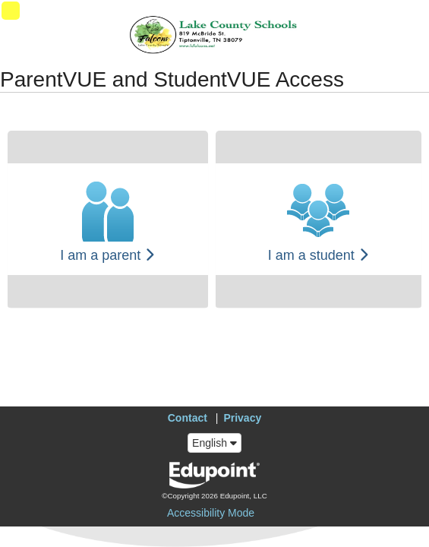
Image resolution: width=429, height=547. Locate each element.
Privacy (242, 418)
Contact (187, 418)
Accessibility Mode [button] (210, 513)
